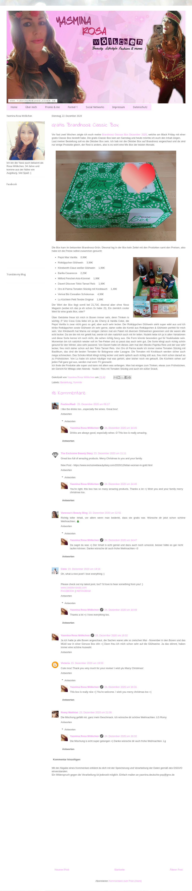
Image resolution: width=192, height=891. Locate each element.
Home (14, 107)
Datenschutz (140, 107)
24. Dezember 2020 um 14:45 (120, 427)
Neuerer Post (62, 869)
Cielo (64, 569)
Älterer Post (176, 869)
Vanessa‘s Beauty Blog (74, 512)
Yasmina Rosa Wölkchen (84, 427)
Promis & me (52, 107)
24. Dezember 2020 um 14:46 (120, 484)
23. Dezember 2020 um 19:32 (111, 635)
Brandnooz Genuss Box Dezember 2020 (124, 134)
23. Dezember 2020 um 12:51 (105, 512)
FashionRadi (68, 404)
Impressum (118, 107)
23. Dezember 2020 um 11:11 (110, 453)
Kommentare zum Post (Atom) (125, 881)
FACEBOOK (67, 591)
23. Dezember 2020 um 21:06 (95, 712)
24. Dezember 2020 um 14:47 (120, 540)
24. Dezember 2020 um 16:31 (120, 687)
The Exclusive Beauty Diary (77, 453)
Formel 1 (73, 107)
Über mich (31, 107)
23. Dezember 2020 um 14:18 (84, 569)
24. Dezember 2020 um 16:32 (120, 736)
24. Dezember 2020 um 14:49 (120, 609)
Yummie (77, 382)
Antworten (66, 414)
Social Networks (95, 107)
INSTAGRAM (83, 591)
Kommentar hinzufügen (66, 759)
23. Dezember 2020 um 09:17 (93, 404)
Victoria (65, 663)
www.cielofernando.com (74, 587)
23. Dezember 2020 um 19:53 (87, 663)
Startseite (119, 869)
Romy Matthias (69, 712)
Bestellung (66, 382)
